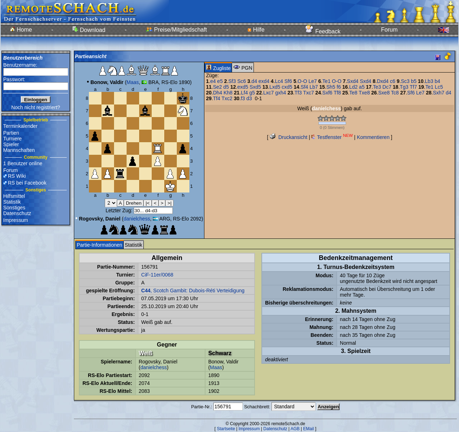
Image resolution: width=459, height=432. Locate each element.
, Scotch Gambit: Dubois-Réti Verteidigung (193, 290)
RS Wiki (17, 176)
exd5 (242, 87)
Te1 (326, 81)
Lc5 (439, 87)
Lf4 (244, 93)
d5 (226, 87)
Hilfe (255, 30)
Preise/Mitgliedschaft (176, 30)
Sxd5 (255, 87)
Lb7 (313, 87)
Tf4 (216, 98)
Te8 (353, 93)
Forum (389, 30)
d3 (249, 98)
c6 (393, 81)
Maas (133, 82)
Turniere (12, 138)
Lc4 (279, 81)
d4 (254, 81)
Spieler (11, 144)
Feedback (323, 31)
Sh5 (330, 87)
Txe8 (364, 93)
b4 (437, 81)
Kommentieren (373, 137)
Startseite (226, 428)
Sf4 (304, 87)
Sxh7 (438, 93)
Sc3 (405, 81)
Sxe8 (384, 93)
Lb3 (429, 81)
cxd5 (286, 87)
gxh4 (280, 93)
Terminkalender (20, 126)
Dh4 (217, 93)
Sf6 (288, 81)
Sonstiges (14, 207)
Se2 (217, 87)
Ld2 (353, 87)
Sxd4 (353, 81)
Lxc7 (268, 93)
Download (88, 30)
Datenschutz (17, 213)
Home (21, 30)
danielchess (136, 219)
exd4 (264, 81)
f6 (339, 87)
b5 (414, 81)
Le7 (312, 81)
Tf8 (337, 93)
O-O (302, 81)
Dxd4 (383, 81)
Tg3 (404, 87)
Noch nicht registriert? (35, 107)
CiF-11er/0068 (157, 275)
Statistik (12, 202)
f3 (243, 98)
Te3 (377, 87)
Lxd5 (274, 87)
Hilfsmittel (14, 196)
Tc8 (395, 93)
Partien (11, 133)
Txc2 (227, 98)
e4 (213, 81)
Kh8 (227, 93)
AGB (294, 428)
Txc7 (308, 93)
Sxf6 (327, 93)
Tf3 (298, 93)
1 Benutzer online (22, 163)
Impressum (15, 220)
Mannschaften (19, 150)
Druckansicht (288, 137)
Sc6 (241, 81)
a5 (362, 87)
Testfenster (331, 137)
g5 (252, 93)
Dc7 (387, 87)
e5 (220, 81)
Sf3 (232, 81)
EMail (308, 428)
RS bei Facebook (27, 183)
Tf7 (413, 87)
